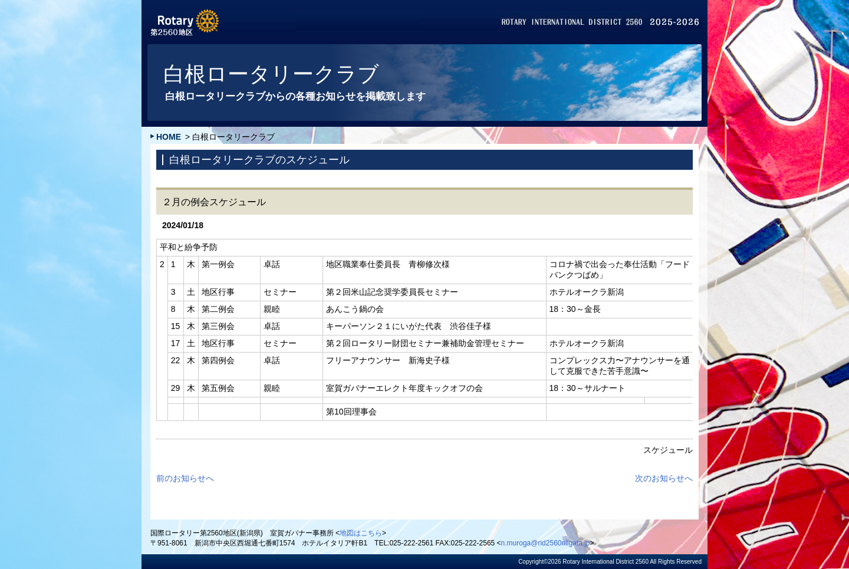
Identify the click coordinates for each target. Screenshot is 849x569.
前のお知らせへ (185, 478)
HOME (168, 137)
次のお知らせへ (664, 478)
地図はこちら (361, 533)
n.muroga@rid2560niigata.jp (545, 543)
